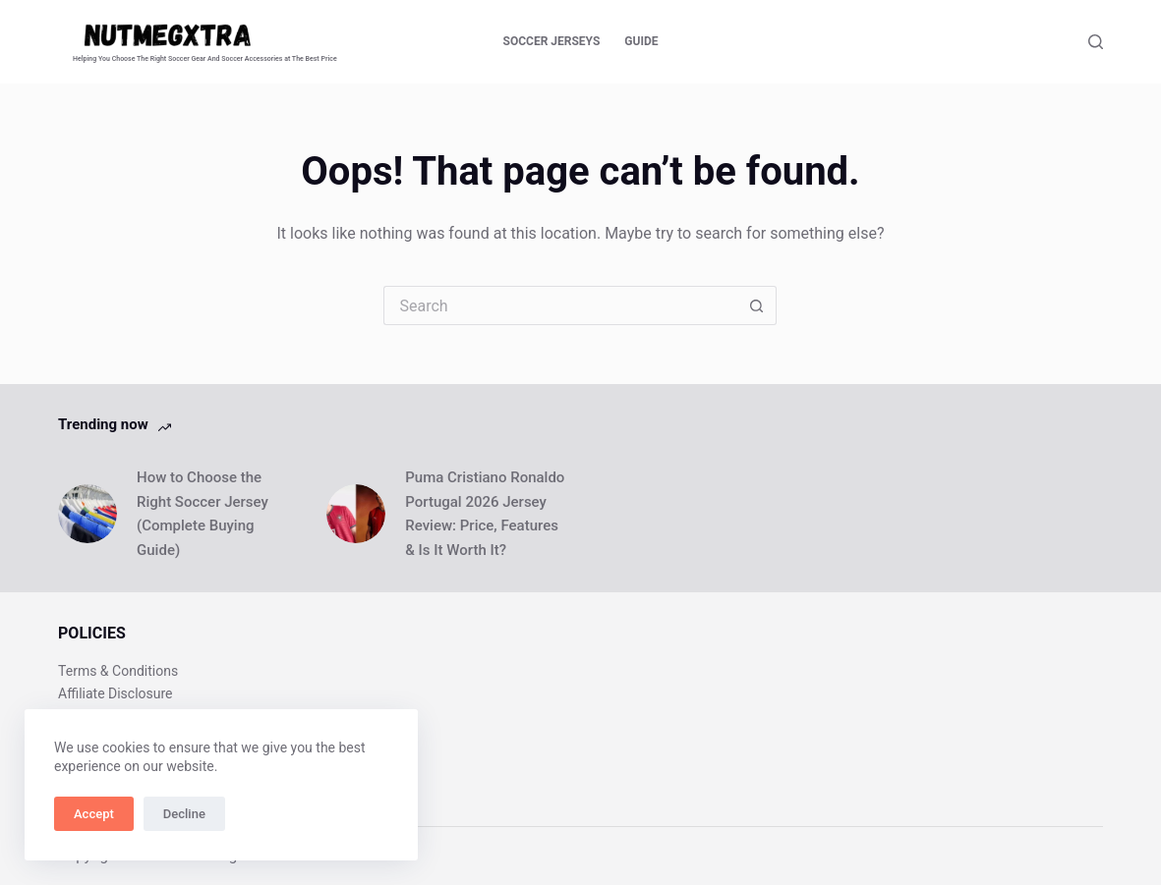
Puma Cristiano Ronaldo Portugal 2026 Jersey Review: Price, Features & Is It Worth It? (484, 514)
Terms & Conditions (118, 671)
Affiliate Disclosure (115, 693)
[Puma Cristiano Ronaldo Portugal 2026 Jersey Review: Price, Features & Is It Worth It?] (355, 513)
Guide (641, 41)
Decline (184, 813)
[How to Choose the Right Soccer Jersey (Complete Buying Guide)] (87, 513)
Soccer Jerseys (552, 41)
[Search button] (757, 305)
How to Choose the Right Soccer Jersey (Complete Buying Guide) (202, 514)
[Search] (1095, 41)
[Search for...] (560, 305)
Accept (94, 813)
